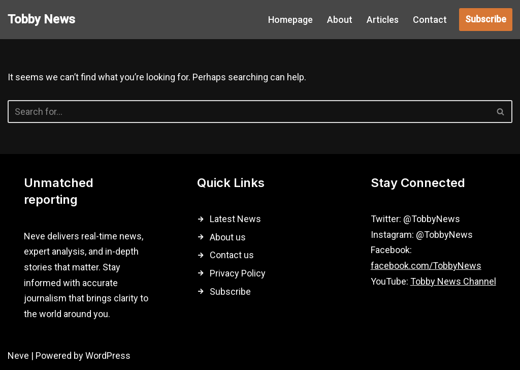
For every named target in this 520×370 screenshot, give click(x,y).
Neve (18, 355)
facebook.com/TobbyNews (426, 265)
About (339, 19)
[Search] (249, 111)
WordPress (108, 355)
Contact (430, 19)
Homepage (290, 19)
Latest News (235, 218)
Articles (383, 19)
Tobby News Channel (453, 281)
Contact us (232, 255)
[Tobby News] (41, 19)
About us (228, 237)
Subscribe (485, 19)
